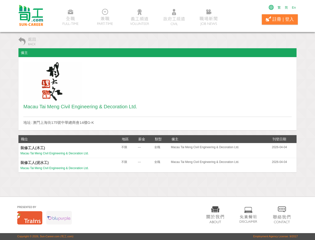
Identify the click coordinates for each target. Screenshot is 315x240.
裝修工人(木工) (32, 148)
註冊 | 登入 (280, 19)
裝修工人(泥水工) (34, 162)
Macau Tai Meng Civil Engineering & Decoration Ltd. (54, 153)
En (294, 7)
